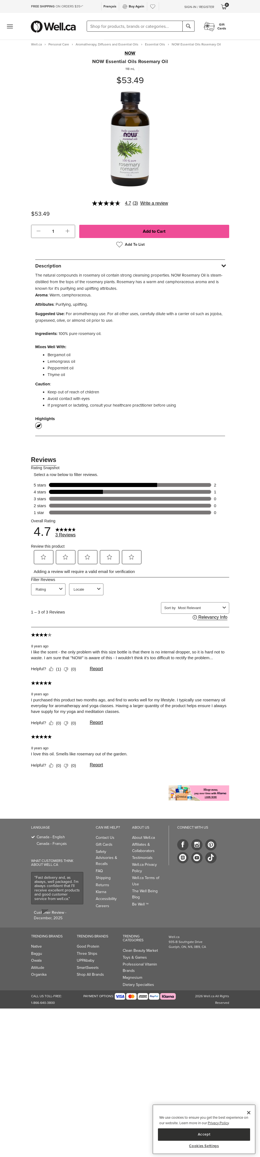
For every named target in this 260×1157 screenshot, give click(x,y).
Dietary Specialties (138, 985)
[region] (204, 1129)
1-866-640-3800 (43, 1002)
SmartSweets (88, 968)
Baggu (36, 953)
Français (109, 6)
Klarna (101, 892)
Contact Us (105, 837)
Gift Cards (104, 844)
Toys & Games (135, 957)
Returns (102, 885)
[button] (38, 231)
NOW (130, 53)
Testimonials (142, 858)
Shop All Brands (90, 974)
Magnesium (132, 977)
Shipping (103, 878)
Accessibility (106, 899)
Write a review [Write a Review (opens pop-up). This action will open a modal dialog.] (154, 203)
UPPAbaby (85, 960)
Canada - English (51, 837)
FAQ (99, 871)
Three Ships (87, 953)
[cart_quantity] (53, 231)
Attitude (37, 968)
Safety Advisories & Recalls (106, 858)
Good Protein (88, 946)
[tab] (130, 265)
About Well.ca (143, 837)
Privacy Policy (218, 1123)
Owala (36, 960)
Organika (38, 974)
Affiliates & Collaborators (143, 847)
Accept (204, 1134)
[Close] (249, 1113)
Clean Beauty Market (140, 950)
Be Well (140, 904)
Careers (102, 906)
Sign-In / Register (199, 7)
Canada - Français (52, 844)
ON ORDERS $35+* (57, 6)
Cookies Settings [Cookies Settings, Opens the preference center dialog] (204, 1146)
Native (36, 946)
